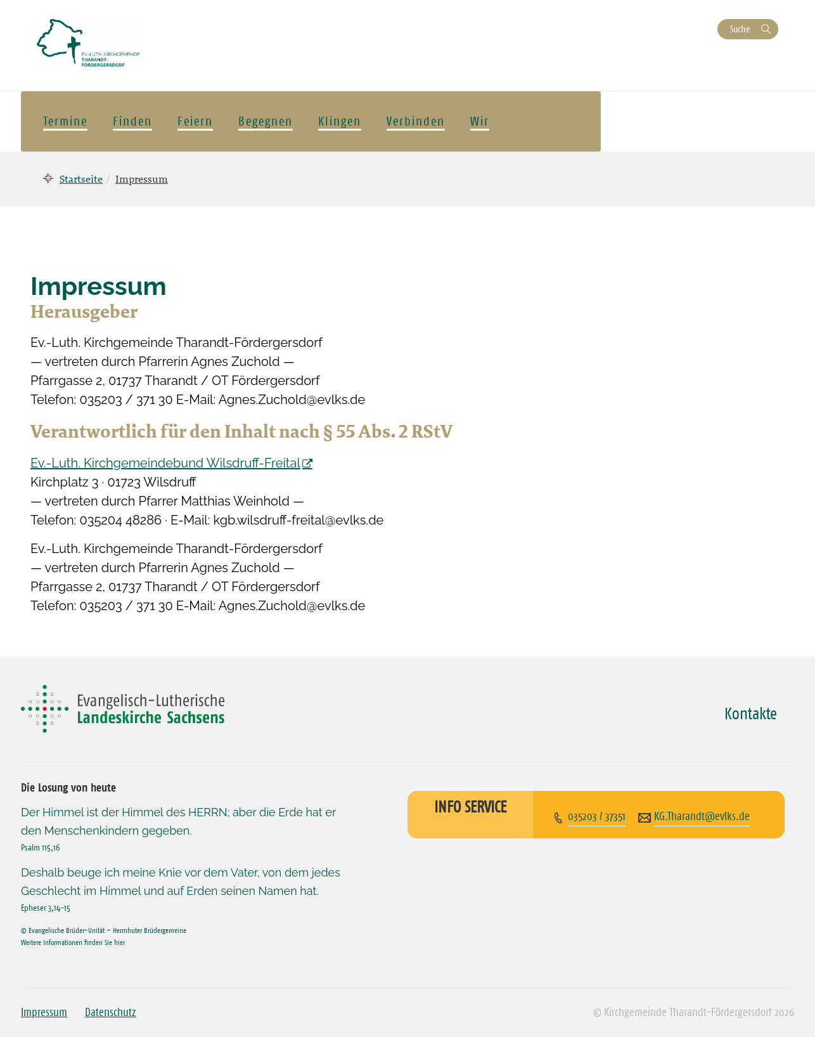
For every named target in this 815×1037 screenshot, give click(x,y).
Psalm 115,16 (40, 847)
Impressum (44, 1012)
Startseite (81, 179)
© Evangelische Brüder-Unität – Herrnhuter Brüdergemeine (103, 930)
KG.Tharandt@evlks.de (702, 816)
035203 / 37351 (597, 816)
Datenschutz (110, 1012)
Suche (740, 29)
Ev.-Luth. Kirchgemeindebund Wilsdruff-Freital (165, 463)
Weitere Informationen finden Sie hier (73, 942)
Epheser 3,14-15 (45, 907)
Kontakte (750, 713)
